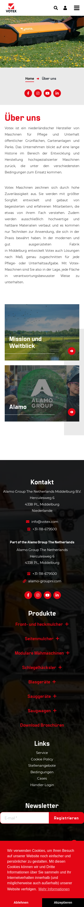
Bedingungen (42, 772)
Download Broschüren (42, 725)
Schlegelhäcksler (39, 667)
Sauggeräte (39, 696)
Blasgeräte (39, 681)
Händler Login (42, 785)
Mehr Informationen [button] (54, 889)
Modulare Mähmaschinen (39, 652)
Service (42, 753)
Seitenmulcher (39, 638)
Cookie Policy (42, 759)
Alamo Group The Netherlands (50, 542)
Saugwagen (39, 710)
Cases (42, 778)
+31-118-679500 (42, 529)
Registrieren (66, 817)
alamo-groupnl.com (42, 581)
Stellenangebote (42, 765)
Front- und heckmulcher (39, 624)
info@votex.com (42, 521)
